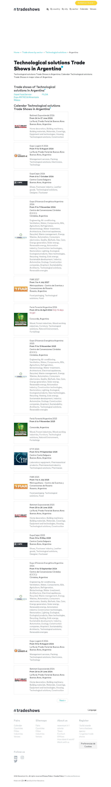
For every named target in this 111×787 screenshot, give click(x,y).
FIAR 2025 (34, 477)
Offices (60, 737)
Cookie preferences (72, 776)
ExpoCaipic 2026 (37, 174)
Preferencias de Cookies (88, 745)
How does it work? (65, 739)
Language (92, 710)
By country (55, 9)
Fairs (17, 721)
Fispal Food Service (22, 94)
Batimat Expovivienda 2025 (42, 505)
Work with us (63, 742)
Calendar (84, 9)
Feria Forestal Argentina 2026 (43, 307)
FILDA (45, 94)
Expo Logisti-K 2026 (39, 146)
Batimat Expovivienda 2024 (42, 669)
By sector (73, 9)
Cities (16, 731)
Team (59, 731)
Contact (61, 734)
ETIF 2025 (34, 449)
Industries (18, 734)
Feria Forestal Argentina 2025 (43, 419)
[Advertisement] (55, 32)
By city (65, 9)
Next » (62, 700)
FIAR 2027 (34, 280)
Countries (18, 728)
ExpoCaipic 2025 (37, 535)
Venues (93, 9)
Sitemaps (41, 721)
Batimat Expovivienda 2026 (42, 115)
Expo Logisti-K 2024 (39, 641)
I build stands (85, 726)
